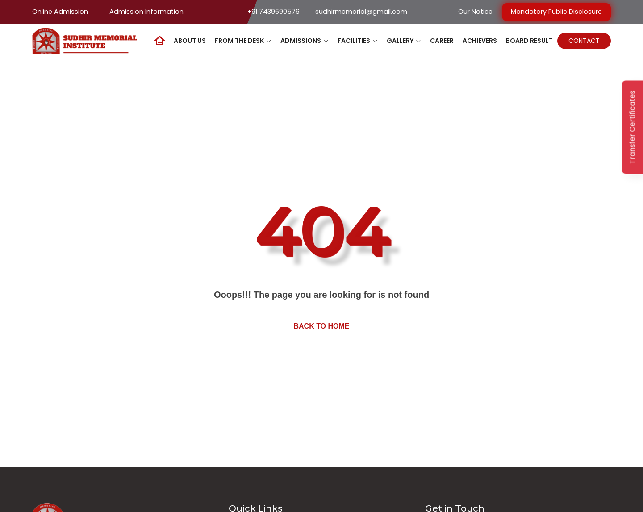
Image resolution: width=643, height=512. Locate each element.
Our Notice (475, 11)
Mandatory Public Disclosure (556, 11)
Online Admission (60, 11)
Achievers (480, 40)
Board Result (529, 40)
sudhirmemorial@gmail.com (361, 11)
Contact (584, 40)
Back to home (321, 326)
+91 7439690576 (273, 11)
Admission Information (146, 11)
